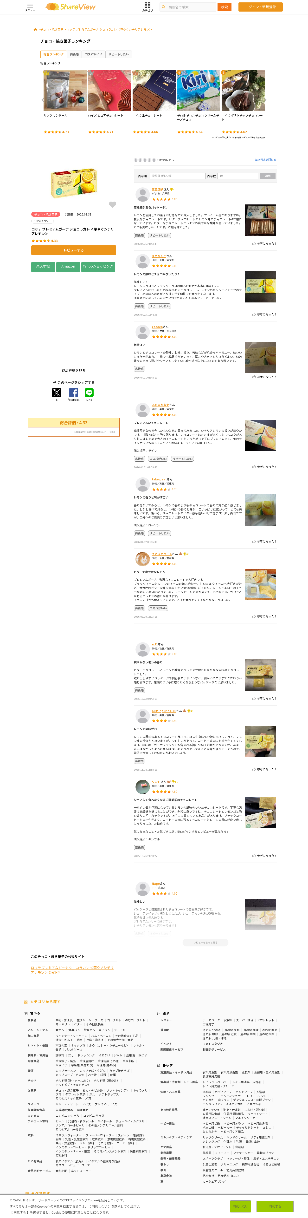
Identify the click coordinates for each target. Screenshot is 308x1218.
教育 (163, 1129)
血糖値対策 (46, 1167)
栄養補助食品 (64, 1069)
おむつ (267, 1087)
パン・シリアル (38, 989)
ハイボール (104, 1081)
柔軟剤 (246, 1032)
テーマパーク (211, 980)
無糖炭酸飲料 (116, 1099)
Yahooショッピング (98, 266)
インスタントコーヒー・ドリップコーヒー (83, 1107)
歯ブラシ (223, 1059)
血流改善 (187, 1167)
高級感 (74, 54)
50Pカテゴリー (81, 1163)
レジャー (166, 980)
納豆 (80, 999)
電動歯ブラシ (265, 1112)
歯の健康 (63, 1167)
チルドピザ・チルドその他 (73, 1044)
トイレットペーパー (216, 1041)
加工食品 (33, 995)
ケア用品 (166, 1107)
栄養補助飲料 (138, 1111)
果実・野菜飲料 (66, 1103)
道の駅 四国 (266, 993)
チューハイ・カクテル (130, 1081)
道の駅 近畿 (229, 993)
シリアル (120, 989)
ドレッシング (86, 1015)
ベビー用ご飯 (211, 1083)
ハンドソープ (244, 1051)
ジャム (118, 1015)
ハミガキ (208, 1059)
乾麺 (113, 1034)
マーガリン (63, 984)
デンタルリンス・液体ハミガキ (223, 1063)
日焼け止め (252, 1101)
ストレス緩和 (81, 1167)
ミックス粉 (78, 1005)
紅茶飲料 (97, 1099)
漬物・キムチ (64, 999)
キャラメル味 (78, 1171)
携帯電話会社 (250, 1124)
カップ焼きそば (119, 1030)
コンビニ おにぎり (67, 1075)
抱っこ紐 (208, 1087)
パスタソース (73, 1009)
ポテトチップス (109, 1054)
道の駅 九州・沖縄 (214, 997)
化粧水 (228, 1101)
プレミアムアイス (106, 1063)
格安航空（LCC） (229, 1135)
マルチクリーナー (246, 1077)
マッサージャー (243, 1112)
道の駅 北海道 (212, 989)
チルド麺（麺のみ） (107, 1040)
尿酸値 (246, 1167)
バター (78, 984)
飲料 (30, 1095)
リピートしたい (119, 54)
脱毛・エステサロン (266, 1118)
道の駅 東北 (231, 989)
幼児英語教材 (235, 1129)
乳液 (239, 1101)
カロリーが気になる (132, 1163)
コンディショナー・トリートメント (244, 1055)
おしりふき (210, 1091)
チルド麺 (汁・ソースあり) (73, 1040)
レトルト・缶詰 (38, 1005)
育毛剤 (239, 1107)
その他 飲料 (105, 1103)
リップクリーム (213, 1097)
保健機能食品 (36, 1069)
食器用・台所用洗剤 (267, 1032)
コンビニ (33, 1075)
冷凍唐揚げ (87, 1020)
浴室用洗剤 (254, 1063)
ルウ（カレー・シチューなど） (109, 1005)
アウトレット (265, 980)
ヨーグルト (114, 980)
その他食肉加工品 (126, 995)
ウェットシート (258, 1073)
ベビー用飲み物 (258, 1083)
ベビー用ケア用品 (232, 1091)
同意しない (240, 1206)
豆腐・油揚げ (94, 999)
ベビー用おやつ (234, 1083)
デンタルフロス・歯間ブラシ (252, 1059)
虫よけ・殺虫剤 (254, 1069)
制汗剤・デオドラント (217, 1107)
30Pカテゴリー (57, 1163)
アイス (87, 1063)
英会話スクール (213, 1129)
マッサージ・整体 (238, 1118)
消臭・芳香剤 (232, 1069)
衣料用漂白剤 (229, 1032)
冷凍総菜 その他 (108, 1020)
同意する (275, 1206)
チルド (32, 1040)
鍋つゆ (143, 1015)
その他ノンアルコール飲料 (105, 1085)
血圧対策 (30, 1167)
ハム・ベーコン (101, 995)
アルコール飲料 (38, 1081)
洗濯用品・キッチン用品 (176, 1032)
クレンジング (211, 1101)
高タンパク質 (190, 1163)
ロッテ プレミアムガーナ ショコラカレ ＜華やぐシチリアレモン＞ (109, 29)
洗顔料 (207, 1051)
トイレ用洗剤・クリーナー (220, 1045)
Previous (44, 100)
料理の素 (61, 1005)
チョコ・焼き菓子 (51, 29)
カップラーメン (66, 1030)
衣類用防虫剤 (211, 1073)
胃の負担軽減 (168, 1167)
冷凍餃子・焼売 (66, 1020)
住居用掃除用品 (234, 1073)
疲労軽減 (264, 1163)
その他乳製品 (94, 984)
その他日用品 (169, 1069)
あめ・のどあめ (93, 1050)
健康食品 (82, 1069)
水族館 (228, 980)
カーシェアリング (214, 1141)
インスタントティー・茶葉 (73, 1111)
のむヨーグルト (135, 980)
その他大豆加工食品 (120, 999)
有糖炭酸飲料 (137, 1099)
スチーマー (222, 1112)
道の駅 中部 (210, 993)
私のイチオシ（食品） (70, 1121)
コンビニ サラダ (93, 1075)
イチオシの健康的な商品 (104, 1121)
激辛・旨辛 (31, 1171)
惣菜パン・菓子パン (97, 989)
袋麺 (103, 1034)
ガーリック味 (99, 1171)
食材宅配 (61, 1130)
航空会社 (166, 1135)
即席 (30, 1030)
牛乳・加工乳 (64, 980)
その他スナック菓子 (69, 1058)
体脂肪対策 (210, 1163)
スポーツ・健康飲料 (131, 1095)
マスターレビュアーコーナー (74, 1125)
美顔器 (207, 1112)
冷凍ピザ (61, 1024)
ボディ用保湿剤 (260, 1097)
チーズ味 (48, 1171)
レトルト (139, 1005)
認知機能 (150, 1167)
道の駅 (164, 989)
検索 (224, 7)
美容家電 (166, 1112)
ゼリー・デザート (67, 1063)
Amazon (68, 266)
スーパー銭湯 (244, 980)
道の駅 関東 (269, 989)
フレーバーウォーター (99, 1095)
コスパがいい (93, 54)
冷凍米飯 (128, 1020)
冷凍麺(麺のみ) (106, 1024)
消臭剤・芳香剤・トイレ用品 (179, 1041)
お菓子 (32, 1050)
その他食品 (35, 1121)
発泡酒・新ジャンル (81, 1081)
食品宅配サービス (39, 1130)
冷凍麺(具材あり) (82, 1024)
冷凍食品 (33, 1020)
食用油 (130, 1015)
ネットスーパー (81, 1130)
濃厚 (272, 1167)
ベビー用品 (167, 1083)
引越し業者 (210, 1124)
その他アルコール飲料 (70, 1089)
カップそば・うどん (93, 1030)
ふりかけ (104, 1015)
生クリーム (84, 980)
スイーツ (33, 1063)
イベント (166, 1003)
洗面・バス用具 (170, 1051)
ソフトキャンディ (117, 1050)
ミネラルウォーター (69, 1095)
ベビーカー (225, 1087)
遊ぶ (165, 972)
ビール (60, 1081)
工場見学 (208, 984)
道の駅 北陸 (250, 989)
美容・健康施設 (170, 1118)
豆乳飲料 (61, 1115)
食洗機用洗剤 (211, 1036)
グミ (58, 1054)
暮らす (167, 1024)
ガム (92, 1054)
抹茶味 (61, 1171)
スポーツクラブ (213, 1118)
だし (71, 1015)
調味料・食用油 (38, 1015)
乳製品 (32, 980)
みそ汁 (92, 1034)
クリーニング (229, 1124)
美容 (224, 1163)
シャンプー (210, 1055)
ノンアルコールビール (70, 1085)
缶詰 (58, 1009)
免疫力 (250, 1163)
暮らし (164, 1124)
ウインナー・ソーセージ (71, 995)
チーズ (99, 980)
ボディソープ (223, 1051)
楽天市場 (43, 266)
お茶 (58, 1099)
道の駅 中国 (248, 993)
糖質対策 (110, 1163)
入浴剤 (260, 1051)
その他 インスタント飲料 (110, 1111)
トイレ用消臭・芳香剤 (246, 1041)
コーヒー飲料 (125, 1103)
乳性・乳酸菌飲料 (76, 1099)
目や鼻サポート (228, 1167)
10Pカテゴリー (34, 1163)
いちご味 (259, 1167)
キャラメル (140, 1050)
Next (264, 100)
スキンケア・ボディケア (176, 1097)
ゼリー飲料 (87, 1103)
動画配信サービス (171, 1009)
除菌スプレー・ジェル (217, 1077)
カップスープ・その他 (70, 1034)
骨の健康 (236, 1163)
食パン (60, 989)
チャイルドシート (247, 1087)
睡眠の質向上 (102, 1167)
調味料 (60, 1015)
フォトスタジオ (213, 1003)
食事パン (74, 989)
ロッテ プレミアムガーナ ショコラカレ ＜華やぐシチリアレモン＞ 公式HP (72, 502)
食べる (35, 972)
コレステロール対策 (128, 1167)
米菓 (88, 1058)
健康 (97, 1163)
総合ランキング (54, 54)
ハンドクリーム (236, 1097)
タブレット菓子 (75, 1054)
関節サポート (205, 1167)
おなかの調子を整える (163, 1163)
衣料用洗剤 (210, 1032)
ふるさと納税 (271, 1124)
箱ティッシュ (211, 1069)
